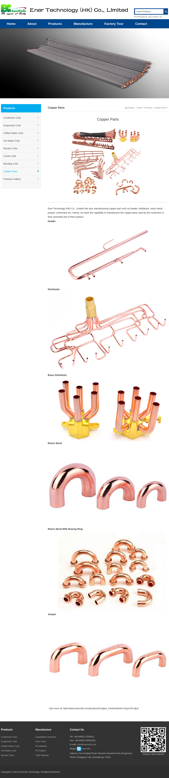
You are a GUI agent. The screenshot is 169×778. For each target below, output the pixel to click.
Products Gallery (12, 179)
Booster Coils (10, 148)
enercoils (83, 748)
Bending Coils (11, 163)
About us (145, 16)
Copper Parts (160, 108)
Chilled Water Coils (13, 133)
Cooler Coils (10, 156)
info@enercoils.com (86, 744)
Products (148, 108)
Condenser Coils (12, 117)
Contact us (156, 16)
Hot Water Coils (12, 140)
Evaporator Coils (12, 125)
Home (137, 16)
